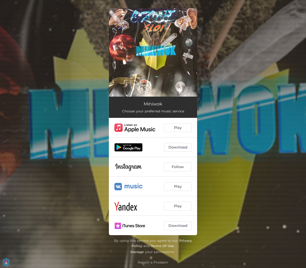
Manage (137, 252)
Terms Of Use (162, 246)
